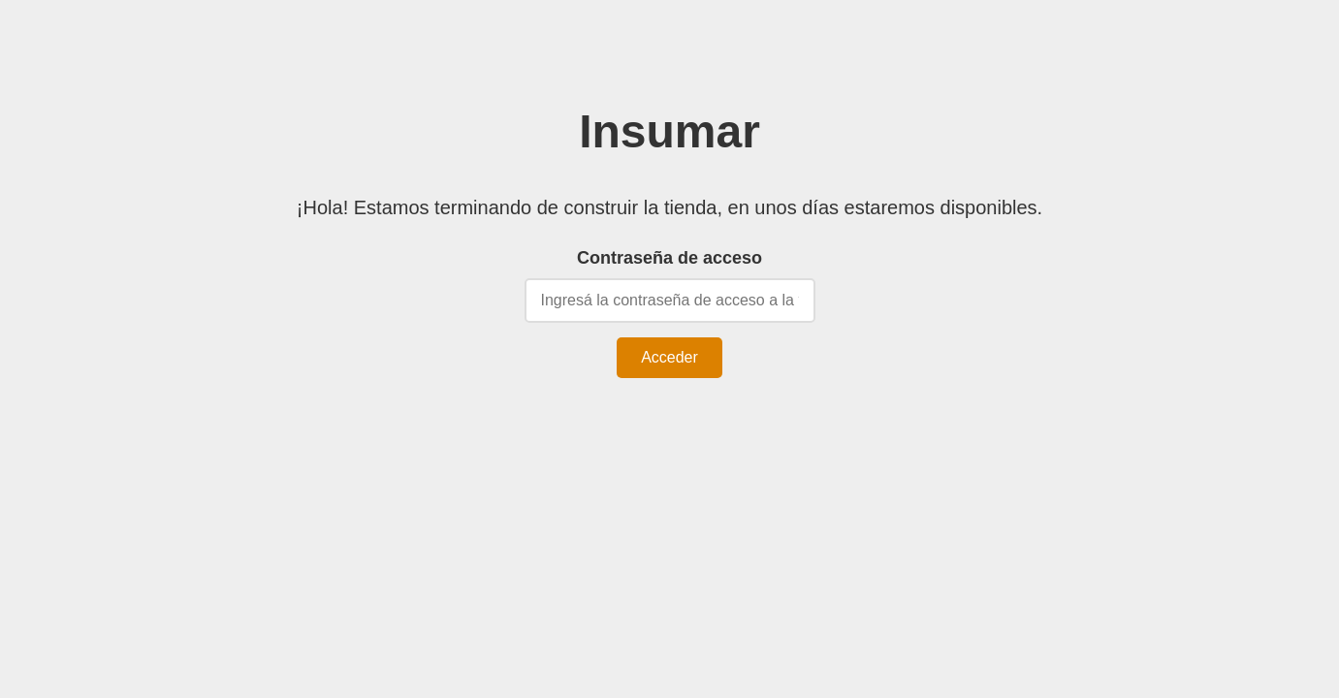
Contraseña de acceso (669, 258)
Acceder (669, 357)
